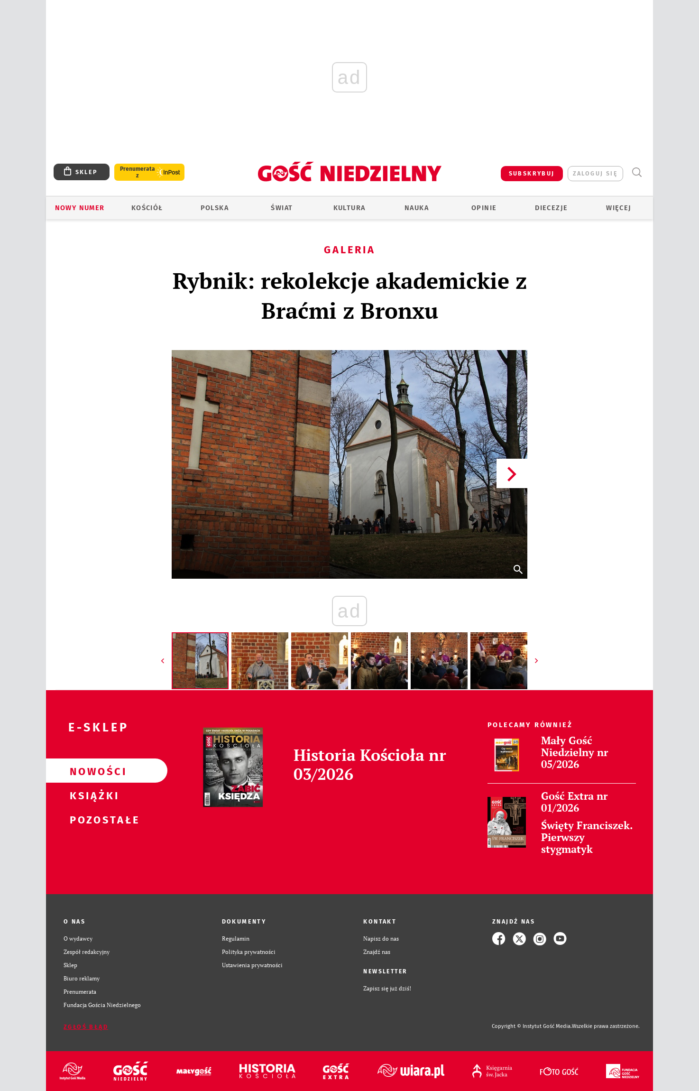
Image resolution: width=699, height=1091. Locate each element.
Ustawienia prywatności (252, 965)
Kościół (147, 207)
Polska (215, 207)
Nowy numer (80, 207)
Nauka (417, 207)
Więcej (618, 207)
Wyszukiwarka (636, 172)
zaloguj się (595, 173)
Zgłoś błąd (86, 1026)
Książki (91, 795)
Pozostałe (91, 819)
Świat (282, 207)
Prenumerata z (137, 172)
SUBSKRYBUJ (532, 173)
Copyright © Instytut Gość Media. (532, 1026)
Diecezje (551, 207)
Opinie (484, 207)
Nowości (91, 771)
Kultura (349, 207)
